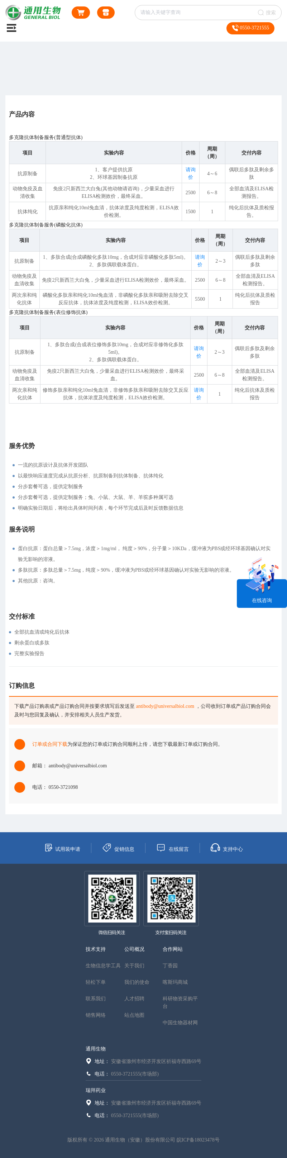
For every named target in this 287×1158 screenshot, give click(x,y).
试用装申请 (62, 847)
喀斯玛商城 (175, 982)
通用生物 (96, 1049)
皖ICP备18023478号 (198, 1140)
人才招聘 (134, 998)
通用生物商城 (105, 14)
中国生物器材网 (180, 1022)
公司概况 (134, 949)
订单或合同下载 (49, 744)
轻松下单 (96, 982)
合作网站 (173, 949)
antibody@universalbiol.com (165, 706)
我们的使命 (136, 982)
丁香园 (170, 965)
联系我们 (96, 998)
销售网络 (96, 1015)
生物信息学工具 (103, 965)
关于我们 (134, 965)
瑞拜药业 (96, 1090)
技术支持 (96, 949)
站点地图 (134, 1015)
